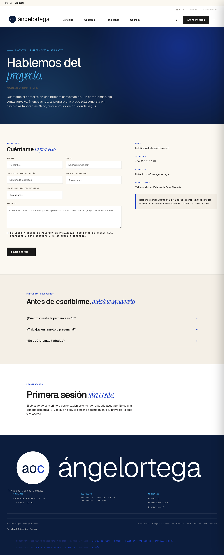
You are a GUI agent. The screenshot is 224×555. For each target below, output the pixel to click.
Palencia (130, 541)
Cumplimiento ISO (158, 503)
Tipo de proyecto (76, 173)
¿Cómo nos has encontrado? (23, 188)
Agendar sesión (196, 19)
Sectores (91, 20)
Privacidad (14, 490)
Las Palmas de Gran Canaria (46, 547)
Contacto (38, 490)
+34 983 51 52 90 (145, 161)
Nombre (10, 158)
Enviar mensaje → (21, 251)
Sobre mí (135, 20)
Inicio (8, 3)
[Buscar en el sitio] (176, 20)
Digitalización (156, 507)
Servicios (69, 20)
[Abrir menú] (213, 20)
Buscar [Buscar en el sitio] (193, 9)
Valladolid (145, 541)
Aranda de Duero (101, 541)
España (96, 547)
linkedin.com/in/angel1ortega (152, 174)
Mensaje (11, 204)
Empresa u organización (21, 173)
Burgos (118, 541)
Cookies (26, 490)
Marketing (153, 498)
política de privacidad (58, 233)
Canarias (70, 547)
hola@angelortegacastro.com (152, 148)
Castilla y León (164, 541)
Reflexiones (114, 20)
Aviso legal (12, 529)
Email (69, 158)
